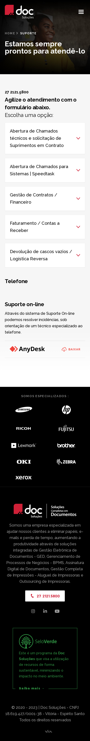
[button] (81, 12)
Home (10, 33)
